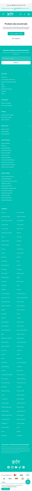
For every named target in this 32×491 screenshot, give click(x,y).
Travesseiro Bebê (20, 423)
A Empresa (4, 77)
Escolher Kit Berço (6, 178)
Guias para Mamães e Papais (8, 82)
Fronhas (3, 253)
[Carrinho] (29, 14)
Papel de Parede (20, 338)
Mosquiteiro (4, 269)
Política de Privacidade (7, 115)
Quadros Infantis (5, 240)
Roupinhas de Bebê (21, 216)
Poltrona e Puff (20, 281)
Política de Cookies (6, 117)
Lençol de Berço (20, 220)
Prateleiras (3, 285)
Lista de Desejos (5, 134)
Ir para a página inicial (16, 33)
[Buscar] (20, 14)
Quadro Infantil (20, 415)
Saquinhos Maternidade (22, 297)
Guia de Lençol (5, 155)
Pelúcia (18, 313)
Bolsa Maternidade (6, 150)
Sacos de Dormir (20, 253)
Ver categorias (16, 38)
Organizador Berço (21, 378)
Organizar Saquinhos (6, 193)
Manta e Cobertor (5, 346)
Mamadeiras (4, 386)
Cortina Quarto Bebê (21, 342)
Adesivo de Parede (21, 419)
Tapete (18, 427)
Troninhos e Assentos (21, 362)
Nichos (18, 285)
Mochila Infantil (20, 301)
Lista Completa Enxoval (7, 176)
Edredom (19, 257)
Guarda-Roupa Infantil (22, 330)
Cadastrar (16, 62)
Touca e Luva (4, 350)
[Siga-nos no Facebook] (8, 467)
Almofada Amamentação (6, 220)
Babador (19, 245)
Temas (3, 93)
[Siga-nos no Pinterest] (23, 467)
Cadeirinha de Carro (21, 293)
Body (2, 334)
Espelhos (3, 309)
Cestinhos (3, 289)
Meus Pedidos (5, 131)
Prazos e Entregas (6, 103)
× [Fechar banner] (30, 9)
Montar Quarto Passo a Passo (9, 181)
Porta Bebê (19, 386)
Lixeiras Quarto (4, 378)
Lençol (2, 431)
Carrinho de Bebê (5, 293)
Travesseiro (19, 366)
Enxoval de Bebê (5, 148)
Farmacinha (4, 281)
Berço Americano (5, 265)
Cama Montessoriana (6, 330)
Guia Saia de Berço (6, 157)
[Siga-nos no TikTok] (20, 467)
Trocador (19, 318)
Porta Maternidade (5, 382)
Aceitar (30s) (5, 489)
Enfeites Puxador (5, 277)
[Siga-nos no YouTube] (16, 467)
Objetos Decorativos (21, 382)
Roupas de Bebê (5, 403)
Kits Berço (19, 232)
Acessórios (3, 257)
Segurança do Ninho (6, 186)
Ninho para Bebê (5, 152)
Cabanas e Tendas (21, 309)
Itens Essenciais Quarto (7, 162)
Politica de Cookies (12, 486)
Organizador (4, 435)
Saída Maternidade (5, 301)
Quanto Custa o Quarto (7, 167)
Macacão (3, 354)
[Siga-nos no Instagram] (12, 467)
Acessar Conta (5, 129)
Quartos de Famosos (6, 89)
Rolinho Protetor (20, 390)
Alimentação (4, 362)
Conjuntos (19, 350)
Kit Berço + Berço (21, 334)
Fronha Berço (4, 399)
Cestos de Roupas (21, 305)
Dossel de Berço (5, 322)
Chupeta (3, 249)
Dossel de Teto (20, 370)
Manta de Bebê (4, 224)
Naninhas (3, 318)
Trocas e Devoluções (6, 105)
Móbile (18, 277)
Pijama (2, 358)
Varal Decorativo (20, 322)
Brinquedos (4, 313)
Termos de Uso (5, 119)
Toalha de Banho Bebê (6, 407)
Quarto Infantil (20, 326)
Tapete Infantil (20, 228)
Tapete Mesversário (5, 390)
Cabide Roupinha (5, 366)
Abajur (2, 236)
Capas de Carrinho (5, 297)
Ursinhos (3, 370)
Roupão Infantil (20, 407)
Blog (2, 84)
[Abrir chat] (28, 482)
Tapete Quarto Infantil (6, 338)
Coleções (3, 91)
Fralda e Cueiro (20, 346)
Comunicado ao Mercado (8, 79)
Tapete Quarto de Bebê (6, 232)
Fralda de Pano (20, 249)
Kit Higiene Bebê (5, 411)
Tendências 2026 (5, 183)
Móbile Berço (4, 423)
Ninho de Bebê (20, 224)
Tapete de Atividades (5, 305)
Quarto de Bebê (5, 143)
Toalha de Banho (5, 245)
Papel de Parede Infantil (6, 415)
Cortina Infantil (4, 228)
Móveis (3, 395)
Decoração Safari (5, 195)
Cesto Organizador (21, 411)
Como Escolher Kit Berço (8, 160)
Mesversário (19, 358)
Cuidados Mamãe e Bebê (6, 374)
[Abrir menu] (3, 14)
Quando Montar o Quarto (8, 164)
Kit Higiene (19, 269)
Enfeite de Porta (20, 273)
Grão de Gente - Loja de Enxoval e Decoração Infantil (15, 444)
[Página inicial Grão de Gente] (10, 14)
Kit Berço (3, 145)
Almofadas (19, 240)
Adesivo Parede (4, 342)
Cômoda (19, 265)
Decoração (19, 236)
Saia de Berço (4, 261)
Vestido (18, 354)
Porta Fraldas (4, 273)
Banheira (19, 289)
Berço (18, 261)
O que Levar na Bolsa (6, 190)
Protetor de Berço (21, 374)
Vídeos (3, 86)
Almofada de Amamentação (8, 188)
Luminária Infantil (5, 419)
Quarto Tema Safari (6, 197)
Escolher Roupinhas (6, 200)
